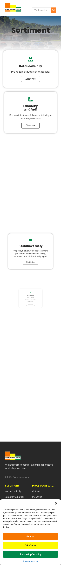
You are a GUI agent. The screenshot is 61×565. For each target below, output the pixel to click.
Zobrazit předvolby (30, 554)
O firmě (36, 491)
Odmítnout (31, 545)
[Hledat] (41, 10)
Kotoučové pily (13, 491)
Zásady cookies (30, 561)
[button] (56, 503)
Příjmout (30, 536)
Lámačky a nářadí (14, 497)
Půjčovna (37, 497)
